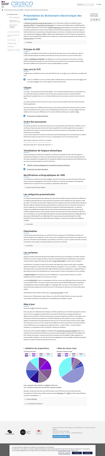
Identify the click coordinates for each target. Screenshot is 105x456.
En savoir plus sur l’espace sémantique (37, 116)
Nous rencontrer (60, 436)
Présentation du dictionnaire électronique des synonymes (36, 10)
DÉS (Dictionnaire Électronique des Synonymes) (38, 23)
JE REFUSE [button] (87, 453)
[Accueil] (2, 10)
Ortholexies (60, 393)
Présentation (13, 14)
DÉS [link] (44, 34)
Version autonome (13, 50)
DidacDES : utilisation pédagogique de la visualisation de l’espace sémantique (48, 165)
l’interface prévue (28, 38)
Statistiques (11, 40)
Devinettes (11, 43)
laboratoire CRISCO (29, 25)
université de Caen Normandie (45, 25)
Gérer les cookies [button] (64, 453)
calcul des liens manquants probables (67, 330)
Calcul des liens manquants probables (13, 26)
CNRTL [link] (36, 81)
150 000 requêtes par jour (55, 27)
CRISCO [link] (47, 385)
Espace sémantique (14, 17)
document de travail (56, 292)
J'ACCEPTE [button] (77, 453)
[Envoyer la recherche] (92, 4)
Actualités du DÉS (13, 32)
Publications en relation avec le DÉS (14, 21)
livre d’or (38, 34)
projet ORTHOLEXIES (59, 261)
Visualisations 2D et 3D (13, 36)
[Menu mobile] (98, 4)
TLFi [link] (65, 73)
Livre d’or (10, 46)
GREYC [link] (69, 393)
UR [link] (53, 429)
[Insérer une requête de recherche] (85, 4)
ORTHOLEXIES (33, 280)
